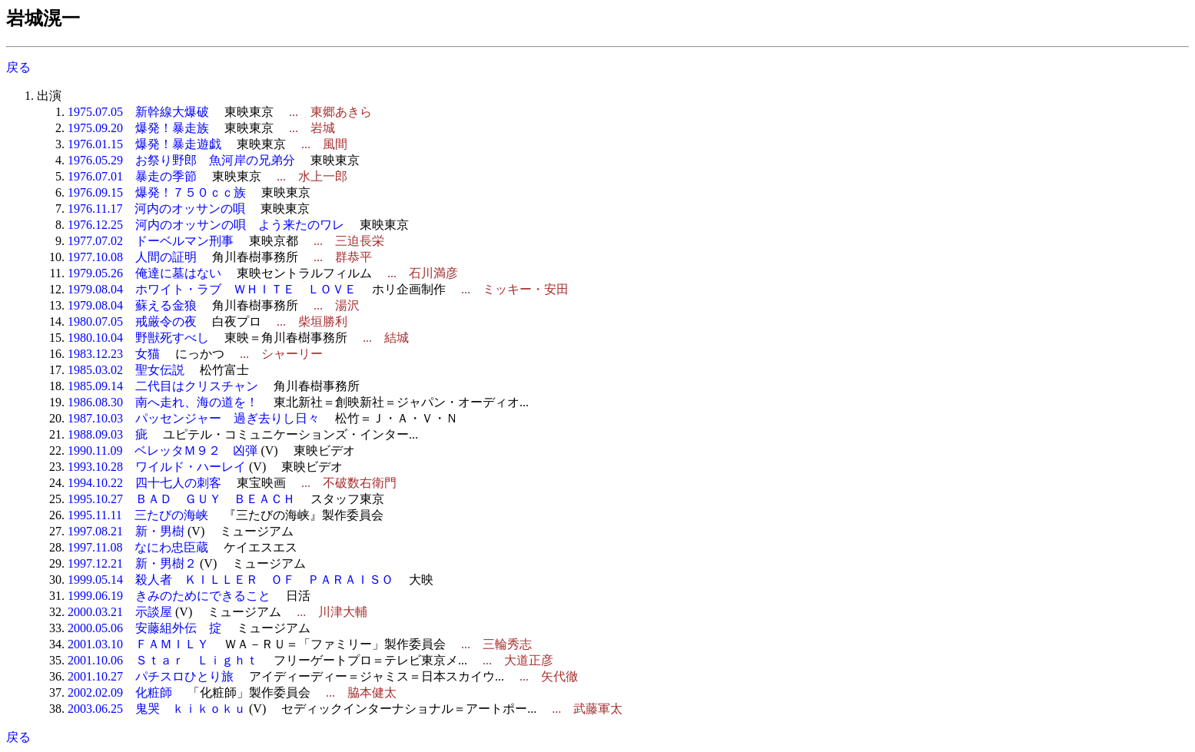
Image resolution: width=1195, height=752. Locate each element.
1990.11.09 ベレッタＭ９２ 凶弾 (162, 450)
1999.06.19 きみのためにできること (169, 595)
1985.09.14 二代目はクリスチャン (163, 386)
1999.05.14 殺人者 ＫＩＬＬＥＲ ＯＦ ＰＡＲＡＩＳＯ (230, 579)
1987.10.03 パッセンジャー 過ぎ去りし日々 (194, 418)
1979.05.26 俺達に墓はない (144, 273)
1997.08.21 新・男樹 (126, 531)
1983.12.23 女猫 (114, 353)
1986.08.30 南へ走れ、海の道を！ (163, 402)
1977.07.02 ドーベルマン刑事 (151, 240)
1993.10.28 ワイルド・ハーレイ (157, 466)
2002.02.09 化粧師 (120, 692)
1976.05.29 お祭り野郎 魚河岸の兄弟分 (181, 160)
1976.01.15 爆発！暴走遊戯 (144, 144)
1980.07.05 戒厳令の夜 (132, 321)
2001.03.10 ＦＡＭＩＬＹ (138, 644)
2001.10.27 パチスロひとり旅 (151, 676)
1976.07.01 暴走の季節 (132, 176)
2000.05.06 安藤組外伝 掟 (144, 627)
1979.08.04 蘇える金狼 (132, 305)
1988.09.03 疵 (108, 434)
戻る (18, 67)
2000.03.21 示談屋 (120, 611)
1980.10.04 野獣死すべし (138, 337)
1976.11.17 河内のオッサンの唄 (156, 208)
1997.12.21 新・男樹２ (132, 563)
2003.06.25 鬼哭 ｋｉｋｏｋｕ (157, 708)
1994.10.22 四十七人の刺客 (144, 482)
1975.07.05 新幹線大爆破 (138, 111)
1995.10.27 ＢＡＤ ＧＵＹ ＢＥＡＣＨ (181, 498)
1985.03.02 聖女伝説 (126, 369)
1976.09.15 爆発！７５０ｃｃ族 (157, 192)
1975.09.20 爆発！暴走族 (138, 127)
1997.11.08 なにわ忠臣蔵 (138, 547)
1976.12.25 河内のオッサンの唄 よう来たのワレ (206, 224)
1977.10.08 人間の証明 (132, 256)
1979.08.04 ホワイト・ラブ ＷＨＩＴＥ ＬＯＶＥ (212, 289)
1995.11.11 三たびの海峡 (138, 515)
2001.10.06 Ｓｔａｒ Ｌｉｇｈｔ (163, 660)
